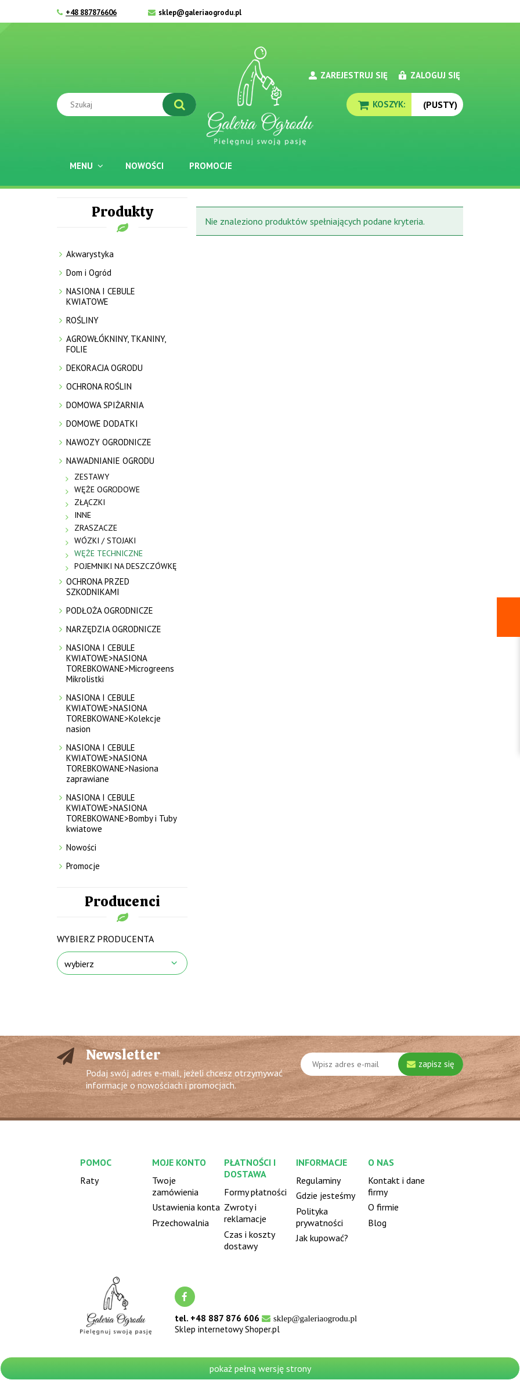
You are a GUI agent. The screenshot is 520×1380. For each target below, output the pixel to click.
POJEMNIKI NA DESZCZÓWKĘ (125, 566)
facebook (185, 1297)
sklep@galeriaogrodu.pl (199, 12)
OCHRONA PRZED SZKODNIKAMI (97, 586)
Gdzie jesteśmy (325, 1195)
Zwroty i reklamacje (245, 1212)
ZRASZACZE (95, 528)
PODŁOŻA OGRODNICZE (109, 610)
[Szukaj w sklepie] (129, 104)
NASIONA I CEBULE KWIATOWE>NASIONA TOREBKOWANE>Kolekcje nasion (113, 713)
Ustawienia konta (186, 1207)
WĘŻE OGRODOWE (107, 489)
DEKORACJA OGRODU (104, 367)
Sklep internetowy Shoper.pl (227, 1329)
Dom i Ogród (88, 272)
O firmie (383, 1207)
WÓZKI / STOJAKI (105, 540)
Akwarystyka (90, 254)
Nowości (81, 847)
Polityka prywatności (319, 1216)
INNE (82, 515)
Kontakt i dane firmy (396, 1186)
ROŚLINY (82, 320)
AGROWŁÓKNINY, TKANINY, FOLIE (115, 344)
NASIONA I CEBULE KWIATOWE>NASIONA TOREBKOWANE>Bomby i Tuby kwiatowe (121, 813)
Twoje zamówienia (175, 1186)
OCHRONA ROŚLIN (99, 386)
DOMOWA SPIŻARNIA (105, 404)
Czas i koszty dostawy (249, 1240)
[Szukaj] (179, 104)
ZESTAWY (91, 476)
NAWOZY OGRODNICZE (108, 442)
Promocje (83, 865)
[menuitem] (85, 166)
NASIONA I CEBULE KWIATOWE (100, 296)
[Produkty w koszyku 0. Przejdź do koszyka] (378, 104)
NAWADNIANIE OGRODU (110, 460)
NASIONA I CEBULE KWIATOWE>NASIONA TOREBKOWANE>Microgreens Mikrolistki (120, 663)
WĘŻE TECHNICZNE (108, 553)
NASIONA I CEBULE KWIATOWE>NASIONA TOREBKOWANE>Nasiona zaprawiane (112, 763)
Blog (377, 1222)
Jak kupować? (322, 1238)
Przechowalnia (180, 1222)
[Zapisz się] (430, 1064)
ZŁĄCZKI (89, 502)
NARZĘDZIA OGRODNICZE (113, 629)
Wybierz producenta (105, 939)
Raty (89, 1180)
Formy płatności (255, 1192)
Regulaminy (318, 1180)
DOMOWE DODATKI (102, 423)
